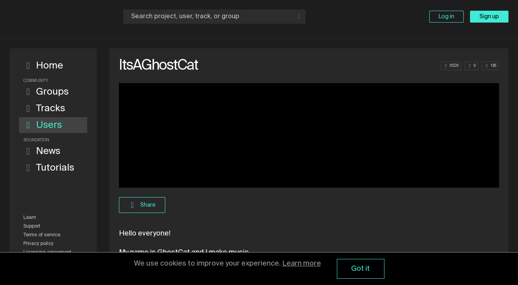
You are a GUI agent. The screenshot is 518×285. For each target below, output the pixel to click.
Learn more (301, 263)
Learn (29, 217)
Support (31, 226)
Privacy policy (38, 243)
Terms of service (41, 235)
